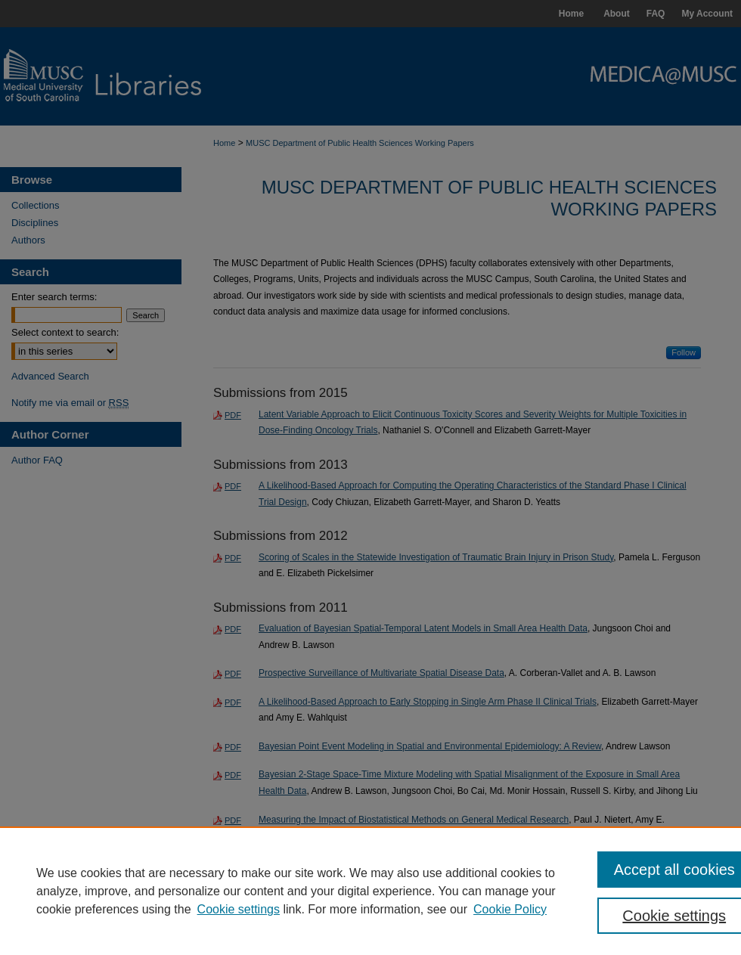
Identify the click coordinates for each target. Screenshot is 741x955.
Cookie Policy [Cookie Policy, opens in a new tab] (510, 909)
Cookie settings (238, 909)
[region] (370, 890)
